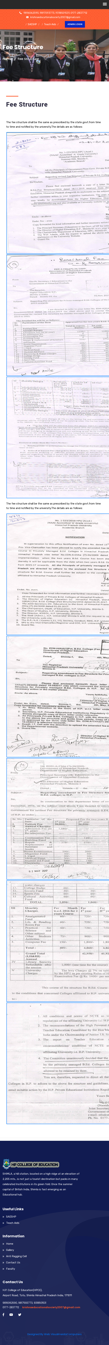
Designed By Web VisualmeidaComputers (54, 1334)
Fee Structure (28, 59)
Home (7, 59)
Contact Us (13, 1262)
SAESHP (32, 24)
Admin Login (74, 24)
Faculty (10, 1268)
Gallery (10, 1250)
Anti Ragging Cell (16, 1256)
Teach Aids (50, 24)
